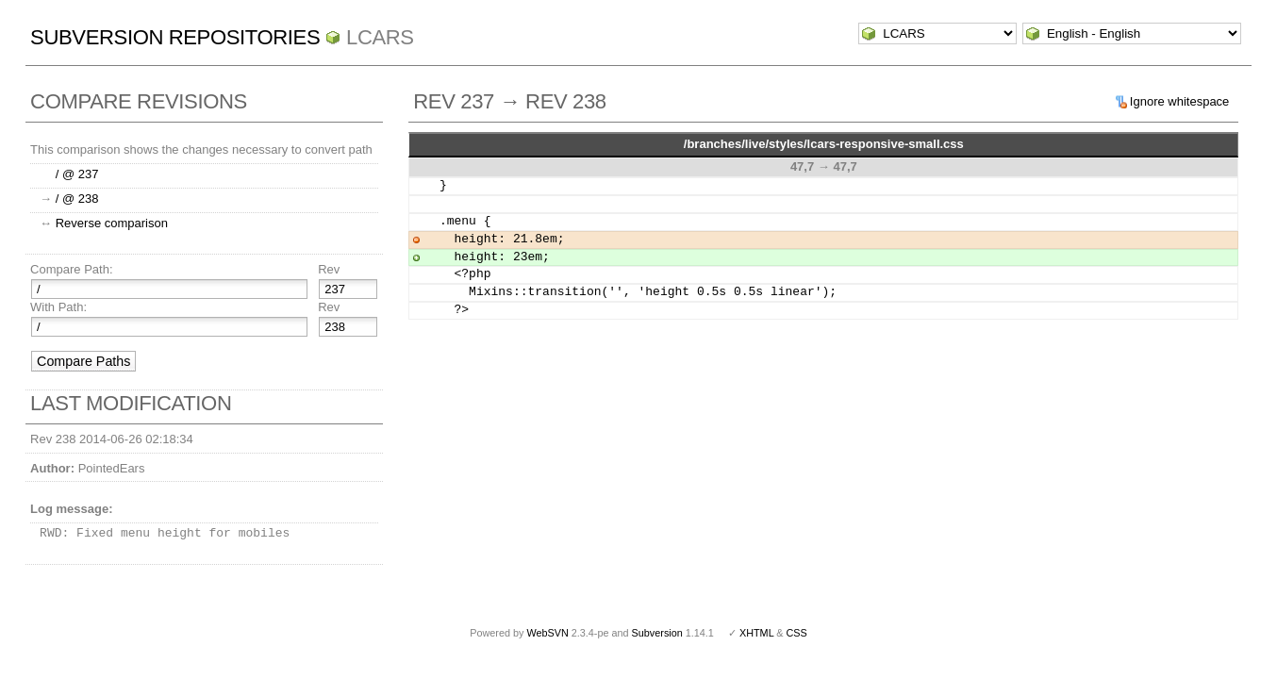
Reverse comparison (112, 223)
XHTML (756, 632)
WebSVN (547, 632)
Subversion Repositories (175, 37)
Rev (329, 269)
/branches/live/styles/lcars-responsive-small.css (824, 144)
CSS (797, 632)
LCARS (380, 37)
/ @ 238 (77, 198)
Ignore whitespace (1180, 101)
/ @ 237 (77, 174)
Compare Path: (71, 269)
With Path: (58, 307)
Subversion (657, 632)
